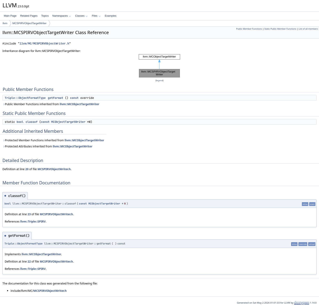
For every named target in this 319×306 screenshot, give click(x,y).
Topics (45, 15)
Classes (81, 15)
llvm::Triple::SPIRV (33, 221)
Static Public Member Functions (280, 28)
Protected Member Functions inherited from (53, 140)
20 (26, 169)
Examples (110, 15)
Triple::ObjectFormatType (25, 98)
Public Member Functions (249, 28)
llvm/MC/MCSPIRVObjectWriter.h (44, 43)
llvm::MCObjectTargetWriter (79, 104)
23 (29, 214)
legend (159, 80)
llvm (5, 23)
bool (20, 122)
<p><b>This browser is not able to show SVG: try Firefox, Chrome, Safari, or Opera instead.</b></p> (159, 65)
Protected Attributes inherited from (47, 146)
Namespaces (61, 15)
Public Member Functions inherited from (50, 104)
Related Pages (28, 15)
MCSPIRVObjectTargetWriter (29, 23)
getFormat (55, 98)
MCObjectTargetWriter (68, 122)
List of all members (308, 28)
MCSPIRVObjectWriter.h (54, 169)
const (74, 98)
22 (29, 261)
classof (32, 122)
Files (96, 15)
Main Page (10, 15)
